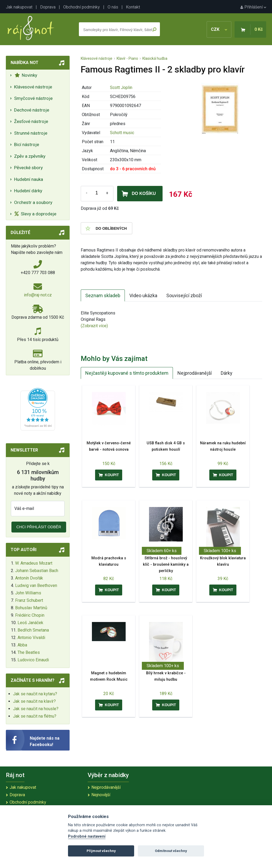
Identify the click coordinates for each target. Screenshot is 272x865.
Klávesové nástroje (33, 87)
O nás (113, 7)
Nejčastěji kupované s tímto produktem (126, 373)
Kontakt (133, 7)
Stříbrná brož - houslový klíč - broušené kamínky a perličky (166, 564)
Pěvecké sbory (28, 167)
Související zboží (184, 295)
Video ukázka (143, 295)
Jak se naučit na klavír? (34, 701)
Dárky (226, 373)
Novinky (26, 75)
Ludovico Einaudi (33, 659)
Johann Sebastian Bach (36, 570)
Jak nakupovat (19, 7)
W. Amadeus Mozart (33, 563)
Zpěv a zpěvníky (29, 156)
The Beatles (29, 652)
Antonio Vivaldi (31, 637)
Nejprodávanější (194, 373)
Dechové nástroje (31, 110)
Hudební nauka (28, 179)
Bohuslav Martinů (31, 607)
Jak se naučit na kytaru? (35, 693)
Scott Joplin (121, 87)
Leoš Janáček (30, 622)
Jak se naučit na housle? (35, 708)
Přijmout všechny (101, 851)
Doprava (48, 7)
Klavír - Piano (127, 58)
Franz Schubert (29, 600)
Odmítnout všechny (171, 851)
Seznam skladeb (102, 295)
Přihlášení (253, 7)
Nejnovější (100, 794)
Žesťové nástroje (31, 121)
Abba (22, 644)
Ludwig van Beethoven (36, 585)
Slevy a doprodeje (35, 213)
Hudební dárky (28, 190)
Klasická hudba (154, 58)
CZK (219, 29)
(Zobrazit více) (94, 325)
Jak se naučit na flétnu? (34, 716)
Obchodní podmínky (81, 7)
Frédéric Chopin (29, 615)
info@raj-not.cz (38, 294)
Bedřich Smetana (33, 630)
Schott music (122, 132)
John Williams (28, 592)
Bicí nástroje (26, 144)
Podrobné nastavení (86, 836)
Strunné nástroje (30, 133)
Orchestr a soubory (33, 202)
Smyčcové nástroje (33, 98)
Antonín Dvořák (29, 578)
